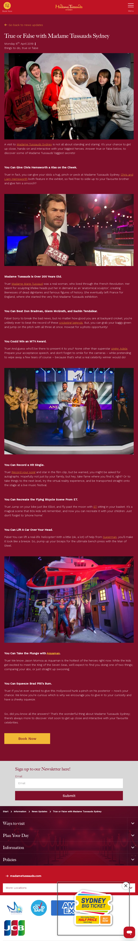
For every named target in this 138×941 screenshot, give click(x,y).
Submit (69, 796)
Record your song (23, 472)
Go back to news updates (23, 25)
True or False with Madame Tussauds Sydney (77, 811)
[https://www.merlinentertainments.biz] (15, 908)
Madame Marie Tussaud (27, 283)
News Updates (39, 811)
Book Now (27, 738)
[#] (39, 908)
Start (5, 811)
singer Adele (119, 348)
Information (20, 811)
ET (95, 506)
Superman (110, 537)
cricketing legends (71, 322)
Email (18, 776)
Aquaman (53, 653)
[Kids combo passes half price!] (93, 908)
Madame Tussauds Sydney (34, 144)
